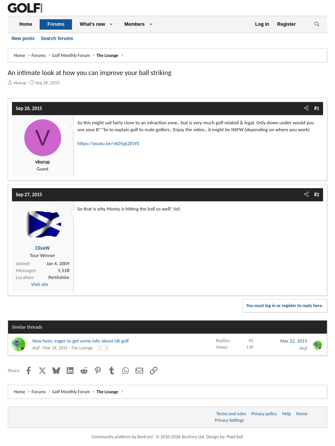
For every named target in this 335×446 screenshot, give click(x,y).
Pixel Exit (235, 436)
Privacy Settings (229, 420)
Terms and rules (231, 413)
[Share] (306, 108)
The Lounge (82, 348)
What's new (92, 24)
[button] (111, 24)
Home (25, 24)
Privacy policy (264, 413)
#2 (316, 194)
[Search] (316, 24)
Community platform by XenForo (148, 436)
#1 (316, 108)
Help (286, 413)
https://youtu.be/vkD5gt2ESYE (108, 143)
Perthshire (59, 277)
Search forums (57, 38)
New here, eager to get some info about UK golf (80, 341)
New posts (23, 38)
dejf (36, 348)
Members (134, 24)
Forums (55, 24)
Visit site (39, 284)
